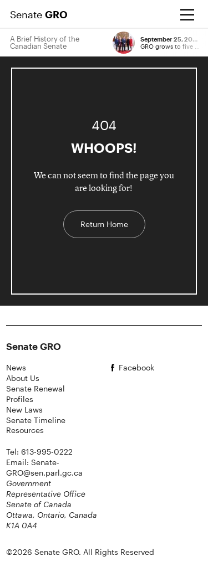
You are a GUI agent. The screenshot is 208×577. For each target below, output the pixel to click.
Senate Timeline (35, 420)
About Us (22, 378)
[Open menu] (187, 14)
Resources (25, 430)
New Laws (24, 409)
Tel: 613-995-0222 (39, 451)
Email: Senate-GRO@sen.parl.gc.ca (44, 467)
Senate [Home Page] (39, 14)
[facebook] (155, 368)
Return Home (104, 224)
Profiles (19, 399)
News (16, 367)
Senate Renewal (35, 388)
